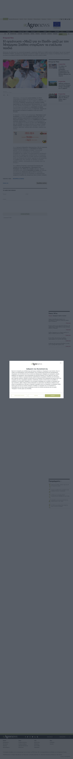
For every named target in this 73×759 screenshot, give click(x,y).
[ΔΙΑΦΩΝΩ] (61, 363)
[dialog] (36, 379)
